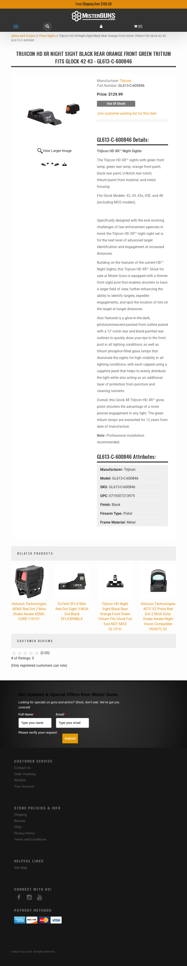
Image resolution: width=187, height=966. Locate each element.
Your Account (24, 786)
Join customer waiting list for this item (127, 113)
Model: (106, 478)
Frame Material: (113, 522)
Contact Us (22, 768)
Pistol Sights (47, 36)
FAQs (18, 827)
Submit (70, 738)
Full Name (26, 714)
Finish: (106, 505)
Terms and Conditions (30, 839)
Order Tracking (24, 774)
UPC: (104, 496)
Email (60, 714)
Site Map (20, 868)
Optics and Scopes (23, 36)
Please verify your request (38, 732)
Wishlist (20, 780)
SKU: (104, 487)
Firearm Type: (111, 513)
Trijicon (125, 81)
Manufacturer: (112, 469)
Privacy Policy (24, 833)
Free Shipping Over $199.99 (94, 4)
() (138, 26)
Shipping (20, 815)
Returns (19, 821)
